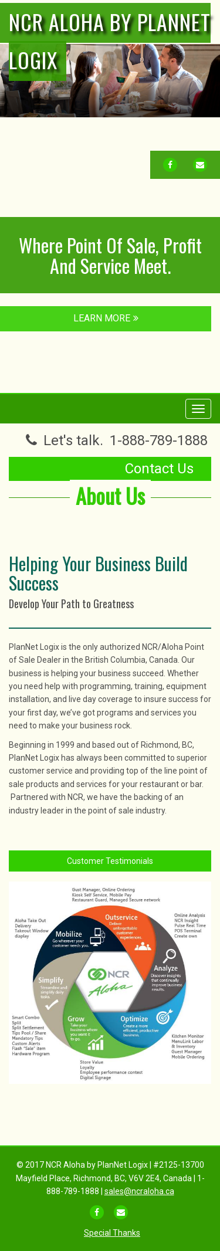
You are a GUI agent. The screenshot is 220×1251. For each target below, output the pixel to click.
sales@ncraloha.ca (139, 1191)
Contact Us (159, 468)
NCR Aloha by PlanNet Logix (110, 40)
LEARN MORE (105, 318)
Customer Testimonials (110, 861)
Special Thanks (112, 1233)
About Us (110, 495)
